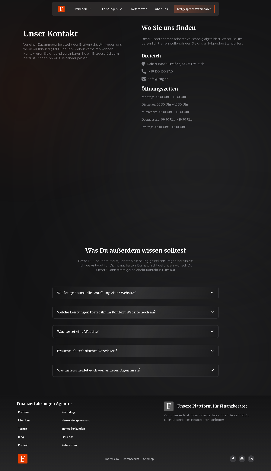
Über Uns (161, 9)
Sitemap (148, 459)
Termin (22, 428)
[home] (61, 9)
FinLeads (67, 437)
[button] (82, 9)
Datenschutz (131, 459)
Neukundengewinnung (76, 420)
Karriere (23, 412)
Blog (21, 437)
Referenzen (139, 9)
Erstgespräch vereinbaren (194, 9)
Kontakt (23, 445)
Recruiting (68, 412)
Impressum (112, 459)
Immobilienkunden (73, 428)
